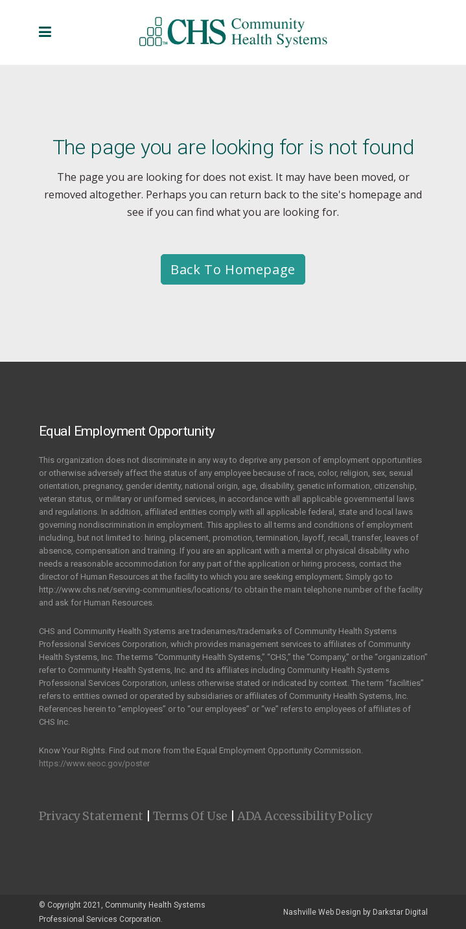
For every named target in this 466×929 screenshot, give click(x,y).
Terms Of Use (190, 815)
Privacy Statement (91, 815)
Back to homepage (233, 269)
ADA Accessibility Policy (304, 815)
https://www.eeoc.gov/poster (94, 763)
